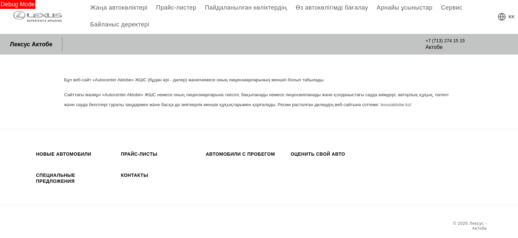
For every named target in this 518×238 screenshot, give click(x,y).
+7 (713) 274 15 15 (445, 40)
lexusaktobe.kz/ (396, 104)
